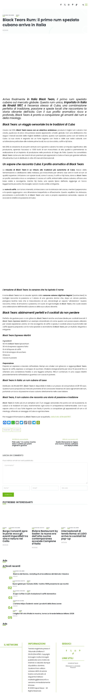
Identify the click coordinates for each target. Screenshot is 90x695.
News (17, 15)
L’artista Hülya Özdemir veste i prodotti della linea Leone (37, 603)
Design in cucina (18, 600)
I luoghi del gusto (38, 527)
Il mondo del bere (8, 15)
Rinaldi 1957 (7, 430)
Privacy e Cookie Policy (73, 666)
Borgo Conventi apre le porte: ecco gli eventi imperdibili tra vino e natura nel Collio (15, 536)
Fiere (20, 610)
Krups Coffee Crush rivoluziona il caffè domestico (34, 594)
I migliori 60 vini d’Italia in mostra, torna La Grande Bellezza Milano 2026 (43, 613)
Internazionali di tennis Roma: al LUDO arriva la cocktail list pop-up (74, 534)
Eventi (5, 527)
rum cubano (16, 430)
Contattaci (73, 663)
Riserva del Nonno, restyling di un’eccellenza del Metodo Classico (41, 574)
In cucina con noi (19, 590)
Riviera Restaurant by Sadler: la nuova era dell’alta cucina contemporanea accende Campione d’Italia (45, 537)
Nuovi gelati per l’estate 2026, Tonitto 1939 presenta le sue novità (40, 584)
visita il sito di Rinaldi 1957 (61, 417)
